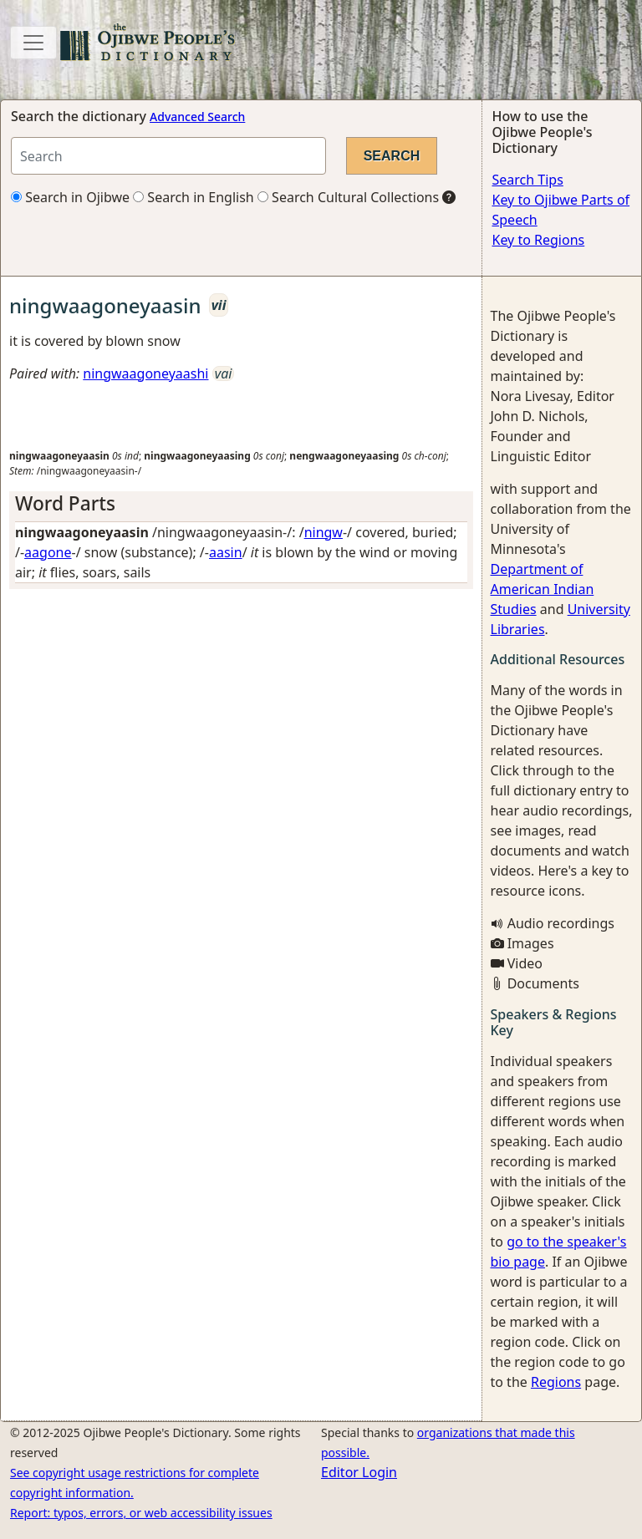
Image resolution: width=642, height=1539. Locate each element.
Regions (556, 1382)
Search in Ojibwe (70, 197)
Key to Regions (538, 240)
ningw (323, 532)
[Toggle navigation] (33, 42)
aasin (225, 552)
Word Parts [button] (65, 503)
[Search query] (168, 156)
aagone (47, 552)
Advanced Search (197, 116)
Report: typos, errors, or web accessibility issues (141, 1513)
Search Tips (527, 179)
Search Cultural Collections (348, 197)
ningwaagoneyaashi (145, 373)
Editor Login (359, 1472)
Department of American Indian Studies (542, 589)
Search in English (193, 197)
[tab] (241, 503)
